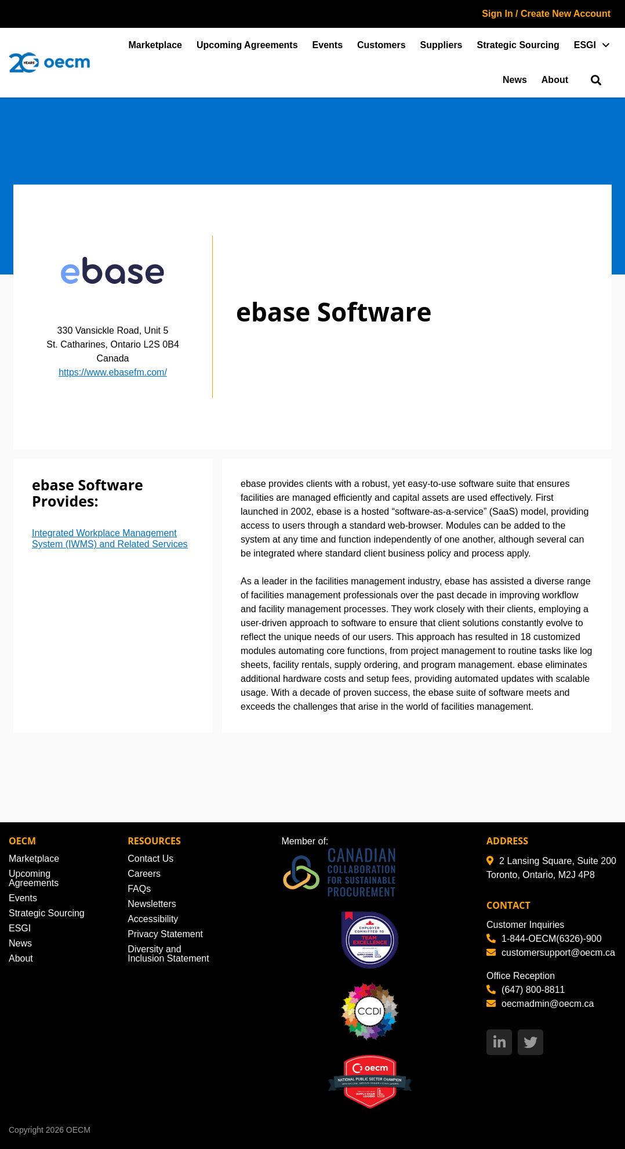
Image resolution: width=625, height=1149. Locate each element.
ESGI (585, 45)
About (555, 80)
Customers (381, 45)
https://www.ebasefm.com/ (113, 372)
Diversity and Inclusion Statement (168, 953)
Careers (144, 874)
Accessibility (153, 919)
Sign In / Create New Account (546, 14)
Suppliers (441, 45)
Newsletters (152, 904)
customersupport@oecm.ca (550, 953)
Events (327, 45)
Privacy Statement (165, 934)
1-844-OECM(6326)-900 (544, 939)
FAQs (139, 889)
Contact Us (150, 858)
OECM (78, 1129)
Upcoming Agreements (247, 45)
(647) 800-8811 (525, 990)
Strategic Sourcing (518, 45)
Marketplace (156, 45)
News (515, 80)
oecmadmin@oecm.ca (540, 1004)
